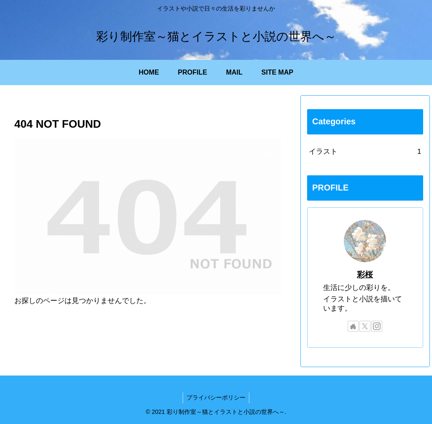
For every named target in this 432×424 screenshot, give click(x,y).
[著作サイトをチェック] (353, 326)
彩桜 (365, 274)
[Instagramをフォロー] (376, 326)
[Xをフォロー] (364, 326)
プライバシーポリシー (216, 397)
